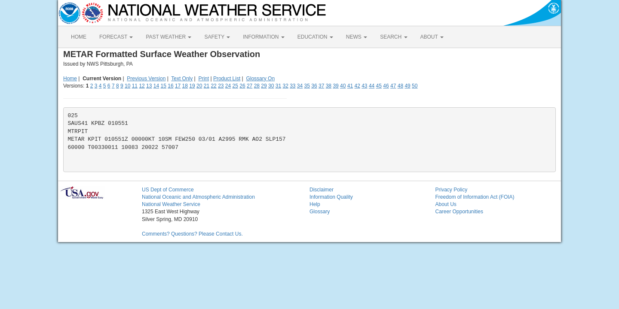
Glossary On (260, 79)
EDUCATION (315, 37)
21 (206, 86)
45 (379, 86)
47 (393, 86)
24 (228, 86)
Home (70, 79)
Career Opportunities (459, 212)
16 (170, 86)
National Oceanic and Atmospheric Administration (198, 197)
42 (357, 86)
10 (127, 86)
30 (271, 86)
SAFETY (217, 37)
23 (221, 86)
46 (386, 86)
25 (235, 86)
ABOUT (432, 37)
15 (163, 86)
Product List (226, 79)
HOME (78, 37)
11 (135, 86)
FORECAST (116, 37)
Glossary (320, 212)
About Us (446, 204)
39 (335, 86)
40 (343, 86)
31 (278, 86)
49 (407, 86)
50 (414, 86)
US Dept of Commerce (168, 190)
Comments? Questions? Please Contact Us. (192, 234)
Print (203, 79)
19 (192, 86)
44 (371, 86)
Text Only (182, 79)
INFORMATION (263, 37)
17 (178, 86)
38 (328, 86)
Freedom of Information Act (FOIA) (475, 197)
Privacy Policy (451, 190)
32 (285, 86)
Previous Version (146, 79)
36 (314, 86)
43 (364, 86)
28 (257, 86)
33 (292, 86)
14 (156, 86)
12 (141, 86)
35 (307, 86)
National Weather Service (171, 204)
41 (350, 86)
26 (242, 86)
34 (300, 86)
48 (400, 86)
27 (249, 86)
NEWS (356, 37)
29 (264, 86)
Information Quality (331, 197)
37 (321, 86)
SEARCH (393, 37)
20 (199, 86)
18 (185, 86)
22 (213, 86)
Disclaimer (322, 190)
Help (315, 204)
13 (149, 86)
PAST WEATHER (168, 37)
